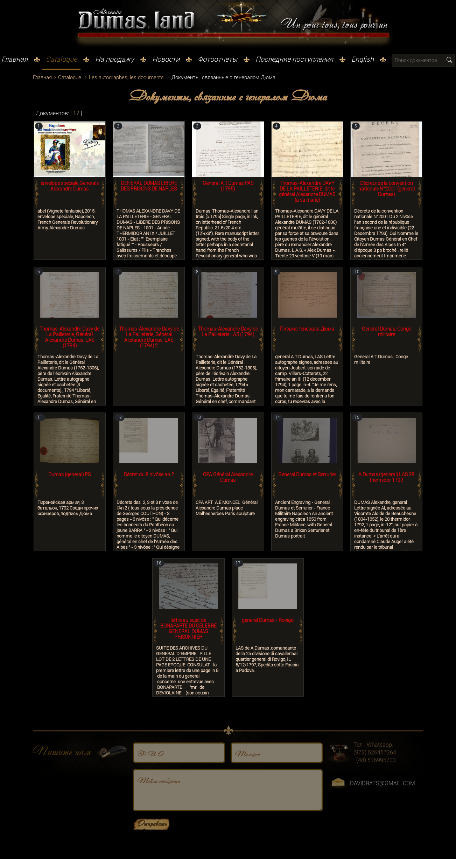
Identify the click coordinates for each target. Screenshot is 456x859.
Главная (14, 59)
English (362, 59)
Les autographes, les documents (126, 77)
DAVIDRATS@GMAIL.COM (382, 801)
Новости (166, 59)
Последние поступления (294, 59)
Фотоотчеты (217, 59)
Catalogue (61, 59)
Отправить (152, 841)
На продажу (114, 59)
